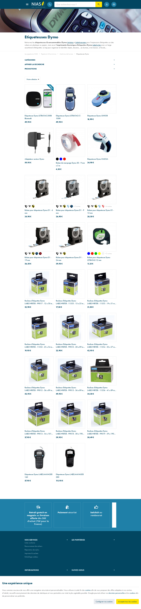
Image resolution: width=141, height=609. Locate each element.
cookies (88, 590)
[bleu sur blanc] (68, 206)
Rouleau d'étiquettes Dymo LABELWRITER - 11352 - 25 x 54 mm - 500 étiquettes (39, 345)
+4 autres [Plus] (108, 206)
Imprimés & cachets (31, 554)
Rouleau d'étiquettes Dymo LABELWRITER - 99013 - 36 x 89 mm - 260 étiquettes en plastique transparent (70, 389)
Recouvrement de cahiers (33, 547)
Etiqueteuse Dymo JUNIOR (97, 115)
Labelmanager (80, 42)
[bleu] (60, 159)
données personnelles (117, 593)
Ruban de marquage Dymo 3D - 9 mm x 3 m (70, 164)
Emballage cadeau (31, 558)
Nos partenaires (77, 551)
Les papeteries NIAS (31, 54)
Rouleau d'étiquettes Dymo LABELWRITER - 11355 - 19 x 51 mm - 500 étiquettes (101, 302)
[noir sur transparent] (26, 206)
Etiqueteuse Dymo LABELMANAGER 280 (70, 475)
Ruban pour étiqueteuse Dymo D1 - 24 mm (69, 258)
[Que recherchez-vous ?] (74, 4)
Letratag (70, 42)
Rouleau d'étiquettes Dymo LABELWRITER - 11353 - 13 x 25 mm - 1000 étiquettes (70, 302)
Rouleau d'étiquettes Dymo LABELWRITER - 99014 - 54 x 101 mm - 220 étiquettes (38, 432)
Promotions (31, 69)
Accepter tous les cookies (127, 601)
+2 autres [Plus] (77, 206)
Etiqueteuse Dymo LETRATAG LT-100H (68, 117)
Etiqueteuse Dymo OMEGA (97, 159)
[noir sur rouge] (40, 253)
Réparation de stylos (32, 551)
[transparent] (103, 253)
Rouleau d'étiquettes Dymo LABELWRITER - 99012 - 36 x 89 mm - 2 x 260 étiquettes (39, 389)
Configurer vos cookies (104, 601)
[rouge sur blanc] (103, 206)
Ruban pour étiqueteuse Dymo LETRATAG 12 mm (98, 258)
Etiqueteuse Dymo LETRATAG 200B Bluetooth (38, 117)
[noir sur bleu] (71, 206)
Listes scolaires (30, 544)
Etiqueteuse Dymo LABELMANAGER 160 (38, 475)
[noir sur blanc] (29, 206)
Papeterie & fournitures (48, 54)
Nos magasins (77, 547)
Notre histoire (76, 544)
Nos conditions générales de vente (37, 575)
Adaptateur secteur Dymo (34, 159)
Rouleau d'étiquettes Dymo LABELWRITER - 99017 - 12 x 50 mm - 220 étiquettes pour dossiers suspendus (39, 302)
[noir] (57, 159)
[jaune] (99, 253)
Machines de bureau (66, 54)
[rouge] (64, 159)
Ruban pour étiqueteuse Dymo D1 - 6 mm (39, 211)
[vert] (95, 253)
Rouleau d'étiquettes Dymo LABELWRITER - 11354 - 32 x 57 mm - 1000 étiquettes (101, 345)
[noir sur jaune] (33, 206)
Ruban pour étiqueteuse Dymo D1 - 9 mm (70, 211)
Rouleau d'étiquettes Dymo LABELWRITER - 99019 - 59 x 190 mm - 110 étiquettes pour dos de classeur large (100, 432)
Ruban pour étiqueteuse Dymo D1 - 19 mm (38, 258)
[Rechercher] (98, 4)
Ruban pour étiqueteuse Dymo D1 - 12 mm (100, 211)
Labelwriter (97, 45)
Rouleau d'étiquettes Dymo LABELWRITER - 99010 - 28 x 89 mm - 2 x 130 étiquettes (70, 345)
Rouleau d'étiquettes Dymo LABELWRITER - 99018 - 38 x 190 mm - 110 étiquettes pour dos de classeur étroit (69, 432)
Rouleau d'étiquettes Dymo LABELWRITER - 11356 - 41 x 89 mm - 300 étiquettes (101, 389)
